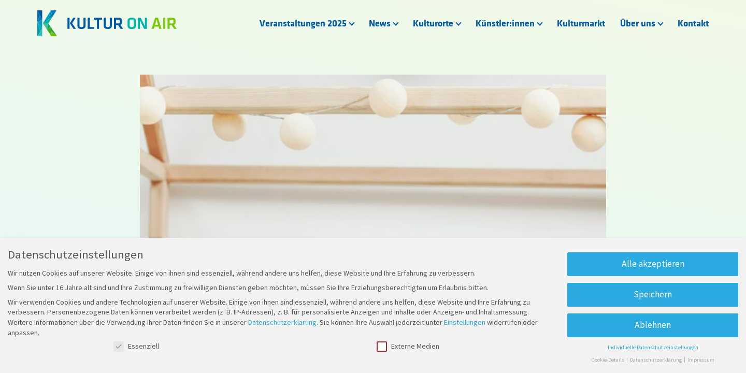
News (380, 23)
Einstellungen (464, 322)
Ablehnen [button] (653, 325)
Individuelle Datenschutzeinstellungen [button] (653, 347)
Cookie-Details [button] (608, 359)
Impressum (700, 359)
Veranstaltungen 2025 (303, 23)
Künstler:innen (505, 23)
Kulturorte (433, 23)
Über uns (637, 23)
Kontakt (693, 23)
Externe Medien (408, 346)
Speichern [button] (653, 294)
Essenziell (136, 346)
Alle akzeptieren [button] (653, 263)
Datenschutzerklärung (282, 322)
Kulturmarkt (581, 23)
